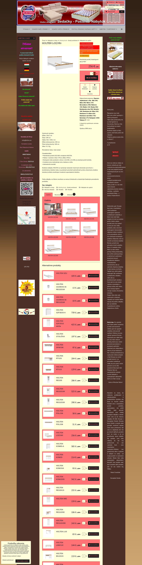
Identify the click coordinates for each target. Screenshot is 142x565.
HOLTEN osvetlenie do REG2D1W (61, 286)
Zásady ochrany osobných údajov (11, 556)
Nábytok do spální (87, 187)
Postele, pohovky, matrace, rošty (84, 29)
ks (84, 276)
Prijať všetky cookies (22, 561)
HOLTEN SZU (61, 273)
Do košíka (91, 78)
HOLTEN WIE (61, 499)
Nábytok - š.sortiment (108, 29)
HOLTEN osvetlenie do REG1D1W (61, 299)
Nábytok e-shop (49, 187)
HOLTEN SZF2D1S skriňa (60, 323)
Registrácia (120, 2)
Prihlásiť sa (110, 2)
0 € (122, 11)
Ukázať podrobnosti (7, 560)
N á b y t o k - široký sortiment (68, 187)
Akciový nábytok (49, 189)
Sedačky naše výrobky (40, 29)
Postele (61, 189)
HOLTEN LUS (61, 532)
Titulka (26, 29)
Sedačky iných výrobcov (60, 29)
